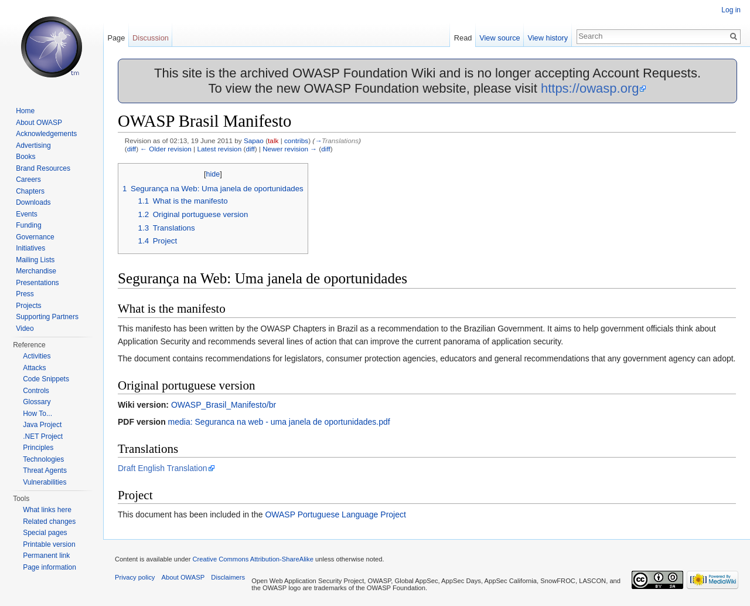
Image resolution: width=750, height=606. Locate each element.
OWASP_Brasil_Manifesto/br (223, 404)
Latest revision (219, 149)
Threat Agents (45, 470)
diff (131, 149)
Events (27, 214)
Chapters (30, 191)
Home (25, 111)
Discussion (150, 37)
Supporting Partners (47, 317)
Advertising (33, 145)
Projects (28, 306)
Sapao (254, 140)
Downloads (33, 202)
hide (213, 174)
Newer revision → (289, 149)
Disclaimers (228, 577)
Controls (36, 391)
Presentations (37, 283)
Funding (28, 225)
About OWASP (39, 123)
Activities (36, 356)
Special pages (45, 533)
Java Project (42, 425)
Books (25, 157)
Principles (38, 448)
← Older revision (166, 149)
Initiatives (30, 248)
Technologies (43, 459)
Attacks (34, 368)
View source (499, 37)
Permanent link (46, 555)
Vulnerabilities (44, 482)
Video (24, 328)
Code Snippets (46, 379)
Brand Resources (43, 168)
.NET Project (43, 436)
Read (463, 37)
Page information (49, 567)
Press (25, 294)
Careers (28, 179)
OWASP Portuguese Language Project (335, 514)
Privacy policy (135, 577)
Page (116, 37)
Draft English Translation (162, 468)
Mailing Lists (35, 260)
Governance (35, 237)
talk (273, 140)
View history (547, 37)
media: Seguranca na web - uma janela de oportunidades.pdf (279, 421)
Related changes (49, 521)
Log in (731, 10)
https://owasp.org (590, 88)
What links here (47, 510)
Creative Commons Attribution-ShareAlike (252, 559)
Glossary (36, 402)
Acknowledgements (46, 134)
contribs (296, 140)
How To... (37, 413)
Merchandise (36, 271)
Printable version (49, 544)
